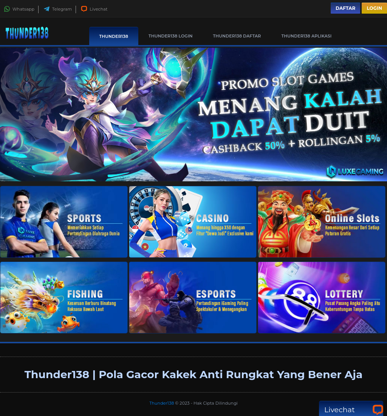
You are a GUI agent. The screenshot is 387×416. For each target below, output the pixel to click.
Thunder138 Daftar (237, 36)
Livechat (94, 9)
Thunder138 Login (171, 36)
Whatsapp (19, 9)
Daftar (345, 8)
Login (374, 8)
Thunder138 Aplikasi (307, 36)
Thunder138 (113, 36)
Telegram (57, 9)
